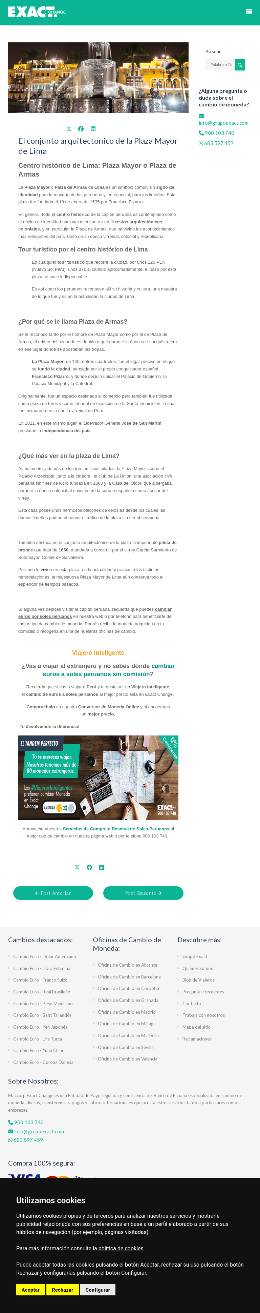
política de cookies (121, 1248)
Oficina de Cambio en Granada (128, 1000)
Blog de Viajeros (198, 980)
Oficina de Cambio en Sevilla (126, 1047)
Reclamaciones (197, 1039)
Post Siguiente (143, 893)
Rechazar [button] (62, 1290)
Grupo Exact (194, 956)
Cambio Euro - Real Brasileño (41, 991)
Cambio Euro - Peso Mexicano (43, 1003)
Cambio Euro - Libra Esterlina (41, 968)
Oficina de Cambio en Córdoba (128, 988)
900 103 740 (219, 133)
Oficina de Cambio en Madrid (127, 1012)
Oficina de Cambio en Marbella (128, 1035)
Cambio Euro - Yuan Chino (39, 1050)
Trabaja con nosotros (203, 1015)
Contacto (191, 1003)
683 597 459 (219, 143)
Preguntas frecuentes (203, 991)
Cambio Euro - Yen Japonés (40, 1027)
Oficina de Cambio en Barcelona (129, 976)
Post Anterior (53, 893)
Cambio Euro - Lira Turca (37, 1039)
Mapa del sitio (196, 1027)
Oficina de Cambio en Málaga (127, 1023)
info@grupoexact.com (36, 1131)
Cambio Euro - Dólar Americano (44, 956)
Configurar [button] (98, 1290)
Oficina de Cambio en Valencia (127, 1059)
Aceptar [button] (31, 1290)
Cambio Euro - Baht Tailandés (42, 1015)
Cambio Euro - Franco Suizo (40, 980)
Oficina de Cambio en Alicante (127, 965)
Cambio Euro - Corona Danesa (43, 1062)
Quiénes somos (197, 968)
